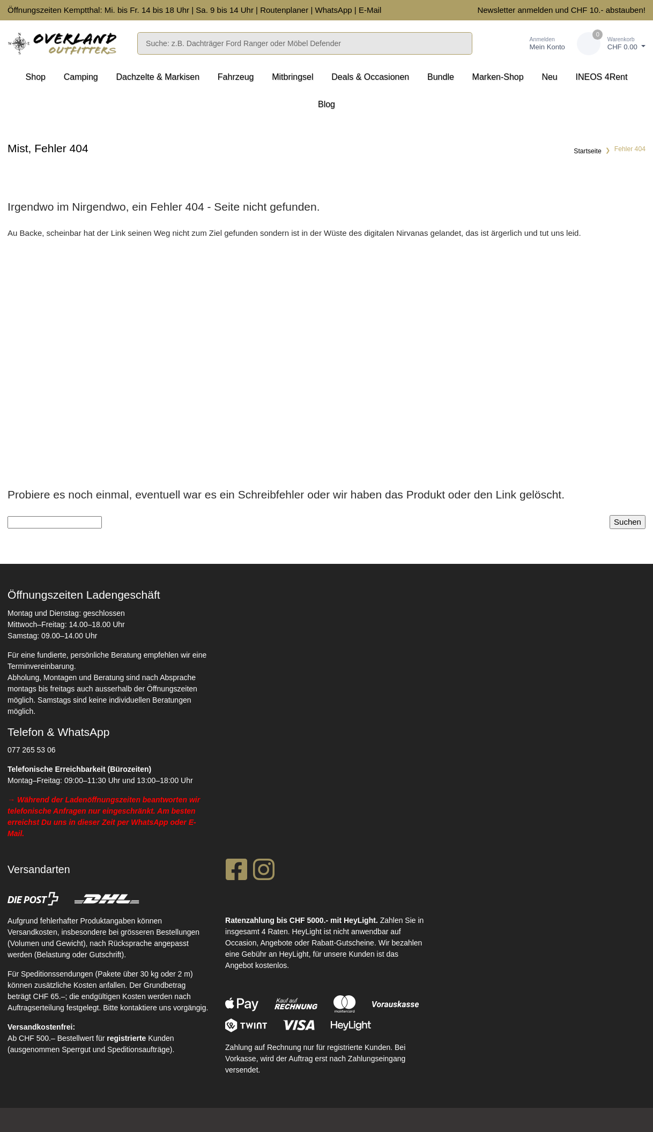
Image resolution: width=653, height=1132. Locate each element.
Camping (81, 76)
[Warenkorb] (611, 43)
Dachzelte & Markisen (157, 76)
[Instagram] (264, 873)
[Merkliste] (495, 43)
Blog (326, 104)
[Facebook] (236, 873)
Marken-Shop (498, 76)
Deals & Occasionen (370, 76)
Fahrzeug (236, 76)
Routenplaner (284, 9)
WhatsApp (333, 9)
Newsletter (496, 9)
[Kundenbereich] (536, 43)
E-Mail (370, 9)
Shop (36, 76)
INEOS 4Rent (602, 76)
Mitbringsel (292, 76)
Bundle (440, 76)
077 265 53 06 (32, 750)
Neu (549, 76)
